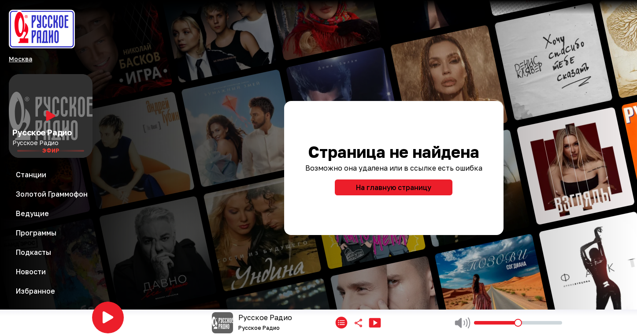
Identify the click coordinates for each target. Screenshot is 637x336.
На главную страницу (393, 187)
